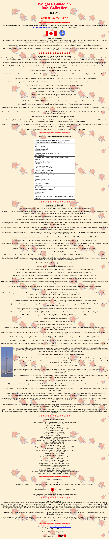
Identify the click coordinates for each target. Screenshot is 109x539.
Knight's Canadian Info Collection (60, 527)
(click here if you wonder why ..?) (42, 27)
